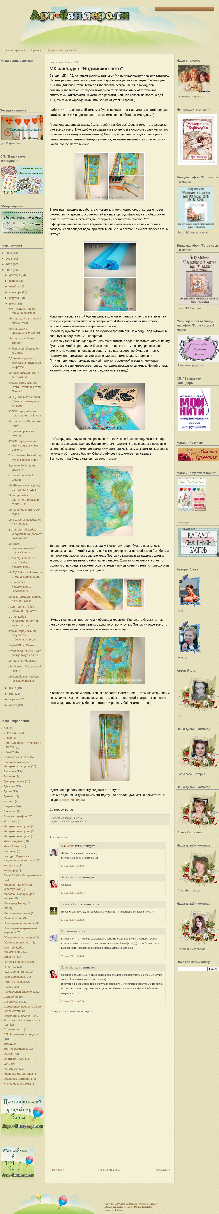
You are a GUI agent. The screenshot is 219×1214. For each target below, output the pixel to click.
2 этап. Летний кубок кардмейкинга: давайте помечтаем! (25, 534)
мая (11, 693)
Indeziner (119, 1210)
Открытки (10, 956)
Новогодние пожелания (19, 923)
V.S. (63, 931)
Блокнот (9, 752)
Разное (8, 986)
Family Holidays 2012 (17, 1083)
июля (12, 303)
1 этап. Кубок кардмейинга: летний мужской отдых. (23, 621)
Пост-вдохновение (16, 976)
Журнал (9, 801)
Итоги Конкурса (14, 846)
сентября (15, 292)
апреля (14, 699)
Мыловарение (13, 918)
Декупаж (9, 786)
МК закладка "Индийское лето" (86, 68)
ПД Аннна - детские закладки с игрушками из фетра (24, 363)
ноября (14, 280)
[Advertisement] (82, 1137)
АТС (6, 728)
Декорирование (14, 781)
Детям (8, 791)
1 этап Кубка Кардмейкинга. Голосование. (19, 587)
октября (14, 286)
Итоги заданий (13, 841)
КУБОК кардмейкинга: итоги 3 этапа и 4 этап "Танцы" (24, 387)
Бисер (8, 737)
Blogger (153, 1203)
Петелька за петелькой (19, 961)
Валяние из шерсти (16, 757)
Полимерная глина (16, 971)
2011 (9, 270)
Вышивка (10, 771)
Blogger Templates (113, 1206)
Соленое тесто (13, 1029)
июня (12, 688)
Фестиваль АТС (14, 1058)
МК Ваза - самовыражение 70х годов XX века (23, 548)
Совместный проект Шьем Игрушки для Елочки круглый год (23, 1020)
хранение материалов (18, 1073)
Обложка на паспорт (17, 942)
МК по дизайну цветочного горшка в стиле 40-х (23, 500)
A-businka (67, 846)
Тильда (8, 1043)
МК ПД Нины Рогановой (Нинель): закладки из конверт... (24, 401)
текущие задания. (74, 800)
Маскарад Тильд (15, 903)
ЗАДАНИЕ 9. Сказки (21, 645)
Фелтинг (9, 1053)
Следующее (56, 1169)
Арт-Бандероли (128, 1203)
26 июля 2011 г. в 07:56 (72, 1001)
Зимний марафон (15, 816)
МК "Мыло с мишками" (23, 660)
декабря (14, 275)
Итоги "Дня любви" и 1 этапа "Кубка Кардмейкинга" (23, 562)
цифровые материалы (18, 1078)
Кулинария (11, 870)
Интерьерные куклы (17, 836)
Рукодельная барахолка (62, 50)
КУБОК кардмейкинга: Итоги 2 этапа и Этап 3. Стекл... (25, 445)
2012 (9, 264)
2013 (9, 258)
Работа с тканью (14, 981)
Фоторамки (11, 1068)
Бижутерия (11, 732)
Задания (9, 806)
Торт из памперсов (16, 1048)
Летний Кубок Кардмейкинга (22, 875)
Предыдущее (162, 1169)
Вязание (9, 776)
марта (13, 705)
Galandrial (67, 877)
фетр (7, 1063)
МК (6, 908)
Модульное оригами (17, 913)
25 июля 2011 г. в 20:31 (72, 892)
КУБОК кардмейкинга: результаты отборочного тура (22, 635)
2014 (9, 253)
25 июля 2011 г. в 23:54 (72, 956)
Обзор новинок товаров (19, 937)
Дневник (9, 796)
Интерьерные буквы (17, 826)
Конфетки (10, 865)
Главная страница (14, 50)
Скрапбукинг (12, 1001)
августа (14, 297)
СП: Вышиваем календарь (21, 1034)
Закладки (10, 811)
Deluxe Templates (143, 1206)
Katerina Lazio (70, 904)
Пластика (10, 966)
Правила (36, 50)
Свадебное (11, 996)
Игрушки (9, 821)
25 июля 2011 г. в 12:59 (72, 865)
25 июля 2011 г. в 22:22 (72, 919)
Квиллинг (10, 851)
